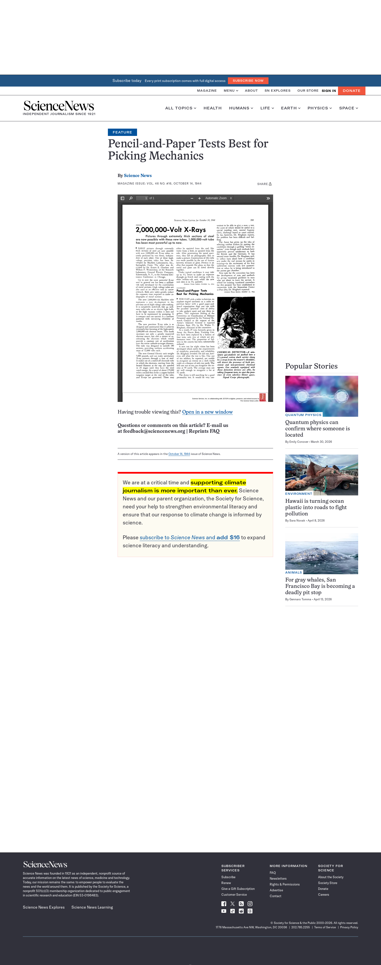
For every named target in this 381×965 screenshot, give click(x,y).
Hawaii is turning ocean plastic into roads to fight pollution (316, 508)
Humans (241, 108)
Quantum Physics (303, 415)
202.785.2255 (300, 927)
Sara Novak (297, 520)
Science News (138, 176)
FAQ (273, 873)
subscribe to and (190, 537)
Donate (352, 91)
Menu (231, 90)
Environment (298, 494)
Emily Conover (298, 441)
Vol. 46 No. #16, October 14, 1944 (174, 183)
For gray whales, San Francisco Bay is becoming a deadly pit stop (320, 586)
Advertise (276, 890)
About (251, 90)
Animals (293, 572)
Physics (320, 108)
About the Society (330, 877)
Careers (323, 894)
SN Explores (278, 90)
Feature (122, 132)
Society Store (327, 883)
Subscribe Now (248, 80)
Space (348, 108)
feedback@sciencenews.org (154, 431)
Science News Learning (92, 907)
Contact (275, 896)
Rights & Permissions (285, 884)
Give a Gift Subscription (238, 889)
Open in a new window (207, 412)
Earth (290, 108)
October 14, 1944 (179, 454)
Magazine (207, 90)
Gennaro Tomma (300, 599)
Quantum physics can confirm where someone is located (317, 429)
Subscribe (228, 877)
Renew (226, 883)
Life (267, 108)
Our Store (308, 90)
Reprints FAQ (204, 431)
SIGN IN (329, 91)
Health (213, 108)
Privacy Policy (349, 927)
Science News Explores (44, 907)
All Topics (180, 108)
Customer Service (234, 894)
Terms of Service (325, 927)
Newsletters (278, 878)
